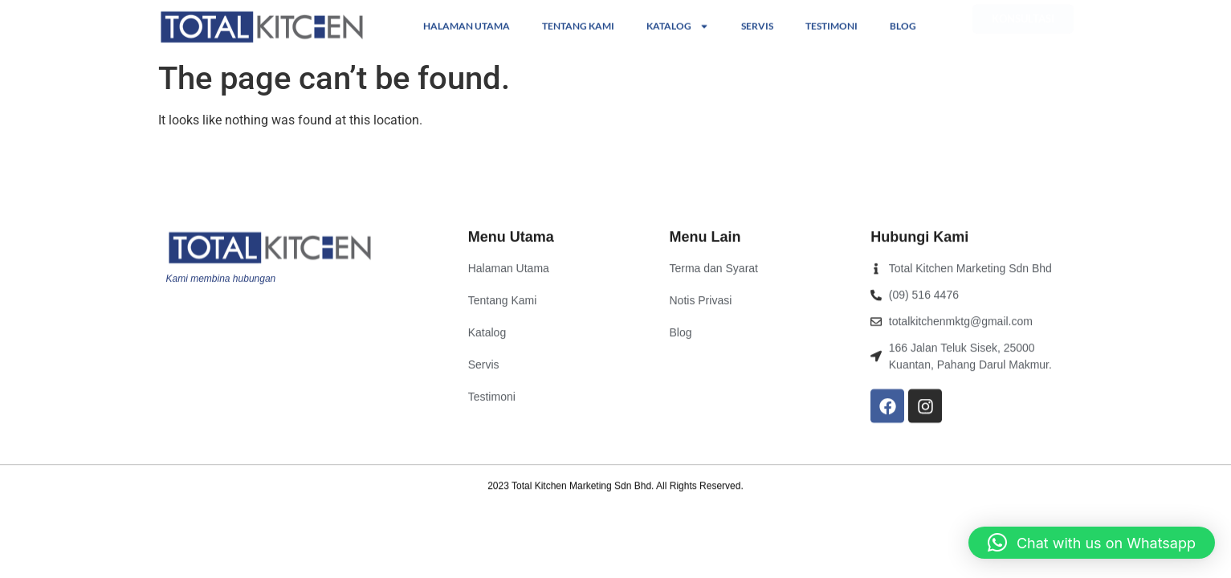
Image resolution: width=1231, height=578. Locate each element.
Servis (757, 25)
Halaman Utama (466, 25)
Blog (903, 25)
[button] (1091, 543)
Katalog (677, 26)
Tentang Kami (578, 25)
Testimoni (831, 25)
